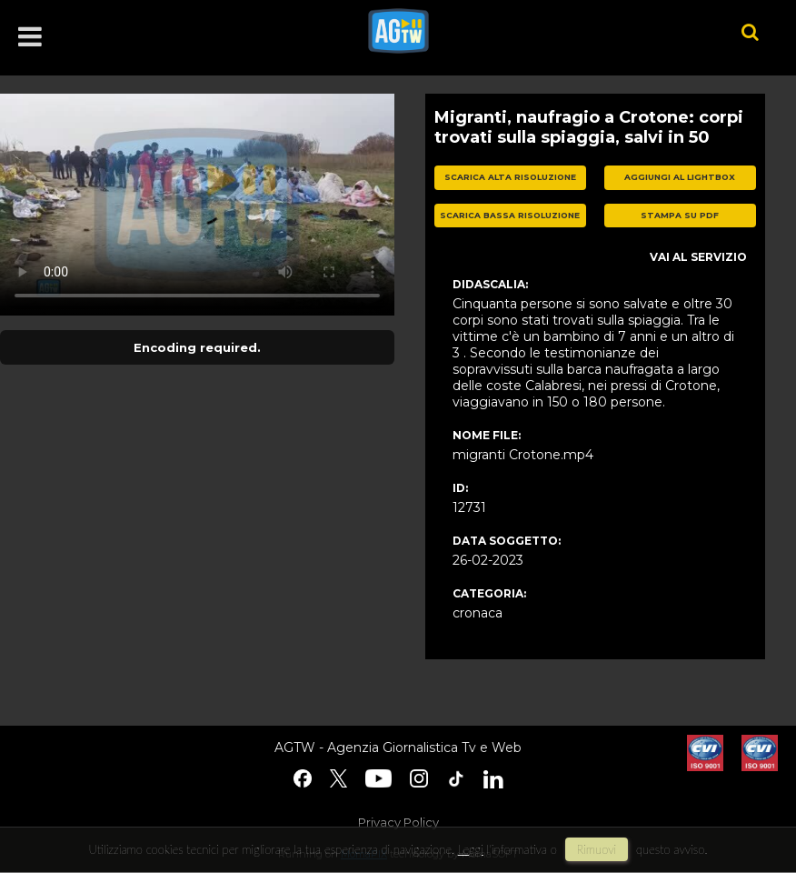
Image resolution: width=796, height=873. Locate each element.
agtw (527, 31)
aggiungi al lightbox (679, 177)
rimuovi (597, 849)
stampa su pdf (680, 215)
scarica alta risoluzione (510, 177)
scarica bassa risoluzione (510, 215)
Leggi (470, 849)
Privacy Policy (398, 822)
